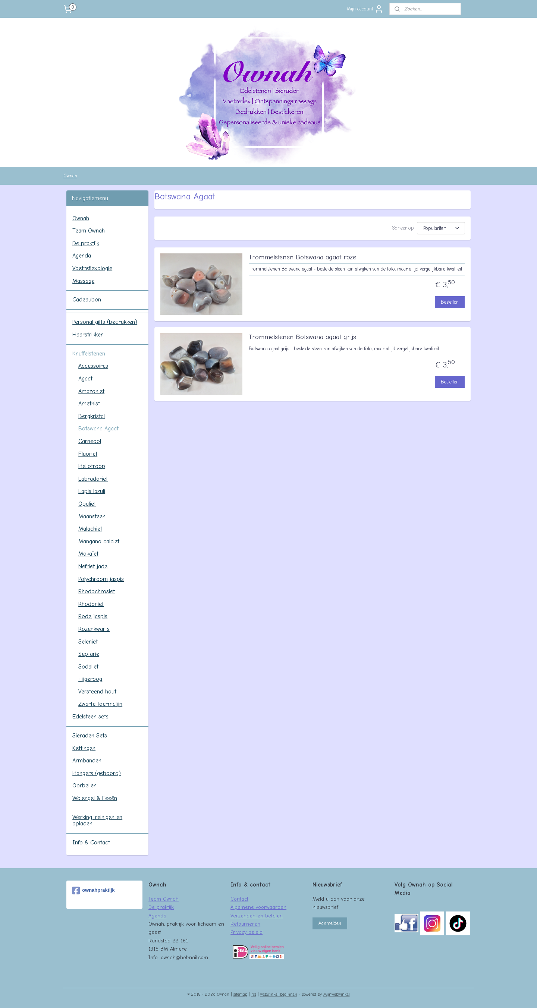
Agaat (85, 378)
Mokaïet (88, 553)
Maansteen (92, 516)
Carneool (89, 441)
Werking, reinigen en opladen (97, 820)
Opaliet (87, 503)
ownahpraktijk (93, 890)
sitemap (240, 994)
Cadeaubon (86, 299)
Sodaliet (88, 666)
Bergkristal (91, 416)
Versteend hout (97, 691)
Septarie (88, 654)
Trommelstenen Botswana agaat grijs (302, 337)
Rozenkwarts (94, 629)
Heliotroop (91, 466)
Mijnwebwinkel (336, 994)
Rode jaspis (92, 616)
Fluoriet (87, 454)
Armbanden (86, 760)
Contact (239, 899)
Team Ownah (88, 230)
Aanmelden (329, 923)
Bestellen (450, 302)
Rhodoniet (91, 604)
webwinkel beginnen (278, 994)
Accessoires (93, 366)
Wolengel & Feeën (94, 798)
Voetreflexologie (92, 268)
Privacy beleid (246, 932)
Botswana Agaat (98, 428)
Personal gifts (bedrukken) (104, 322)
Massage (83, 281)
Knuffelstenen (88, 353)
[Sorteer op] (441, 228)
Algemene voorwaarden (258, 907)
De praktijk (85, 243)
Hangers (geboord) (96, 773)
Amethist (89, 403)
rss (253, 994)
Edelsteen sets (90, 716)
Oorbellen (84, 785)
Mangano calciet (98, 541)
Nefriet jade (92, 566)
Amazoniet (91, 391)
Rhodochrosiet (96, 591)
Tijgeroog (90, 679)
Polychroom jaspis (101, 579)
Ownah (70, 175)
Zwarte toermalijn (100, 704)
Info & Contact (91, 842)
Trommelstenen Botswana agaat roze (302, 257)
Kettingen (83, 748)
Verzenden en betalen (256, 916)
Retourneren (245, 924)
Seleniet (88, 641)
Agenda (81, 255)
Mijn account (365, 8)
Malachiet (90, 528)
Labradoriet (93, 478)
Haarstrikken (88, 334)
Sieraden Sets (89, 735)
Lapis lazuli (91, 491)
